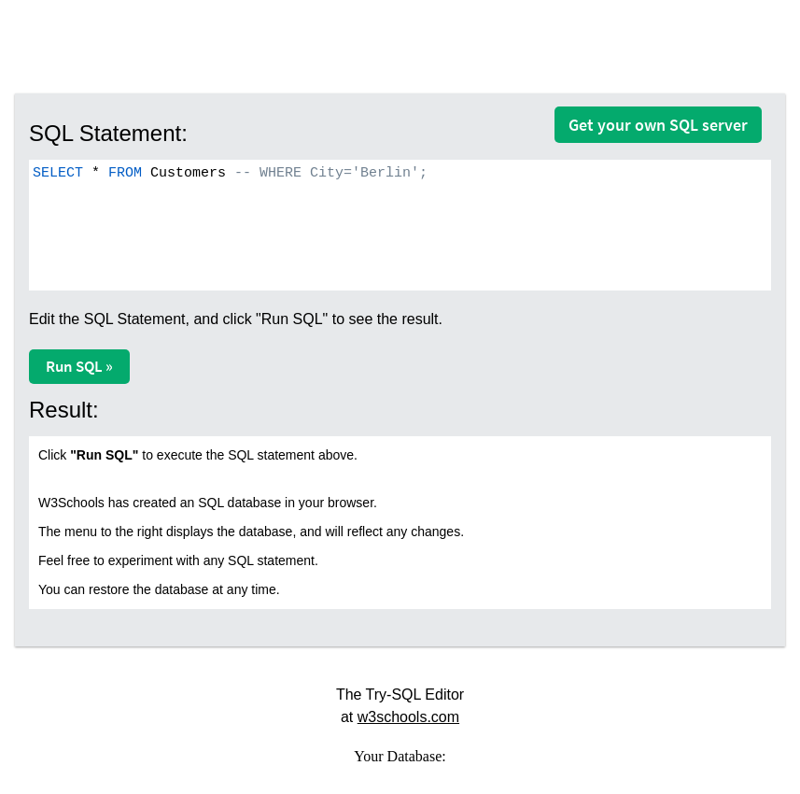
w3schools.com (408, 717)
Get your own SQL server (658, 124)
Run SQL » (79, 366)
